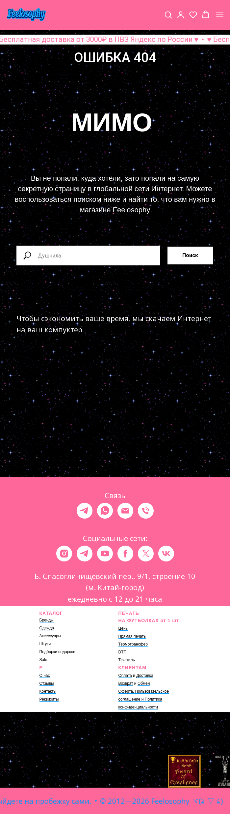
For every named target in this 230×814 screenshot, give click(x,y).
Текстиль (126, 660)
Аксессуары (50, 636)
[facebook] (125, 553)
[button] (168, 14)
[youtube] (105, 553)
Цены (123, 628)
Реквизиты (49, 699)
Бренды (46, 620)
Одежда (46, 628)
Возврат (125, 683)
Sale (43, 659)
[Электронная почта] (125, 511)
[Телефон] (146, 511)
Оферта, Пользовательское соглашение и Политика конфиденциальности (143, 699)
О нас (44, 675)
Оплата (125, 675)
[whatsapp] (105, 511)
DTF (122, 652)
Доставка (144, 675)
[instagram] (64, 553)
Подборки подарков (57, 651)
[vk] (166, 553)
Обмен (144, 683)
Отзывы (46, 683)
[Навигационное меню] (219, 15)
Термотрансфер (133, 644)
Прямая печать (132, 636)
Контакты (48, 691)
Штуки (45, 644)
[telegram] (84, 511)
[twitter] (146, 553)
